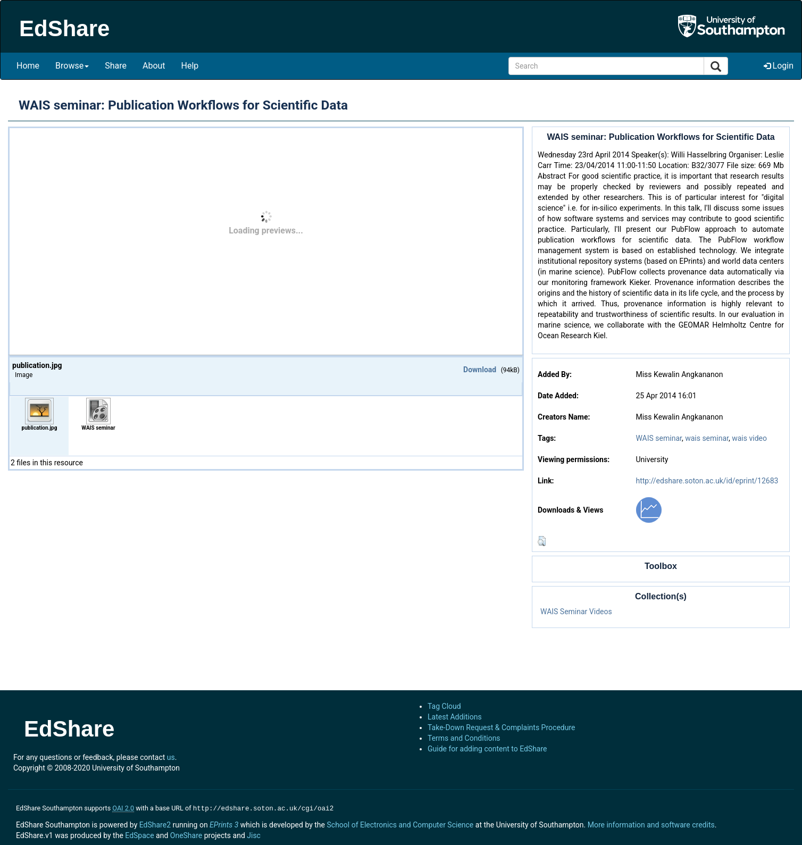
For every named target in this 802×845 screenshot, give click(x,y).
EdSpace (139, 834)
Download (479, 369)
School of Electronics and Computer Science (400, 823)
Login (778, 66)
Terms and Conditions (464, 738)
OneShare (186, 834)
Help (190, 66)
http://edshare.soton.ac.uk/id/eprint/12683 (707, 480)
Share (116, 66)
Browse (72, 66)
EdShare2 (155, 823)
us (171, 757)
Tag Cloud (444, 706)
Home (27, 66)
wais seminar (707, 438)
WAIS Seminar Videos (576, 611)
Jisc (254, 834)
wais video (749, 438)
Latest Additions (455, 717)
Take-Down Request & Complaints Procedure (501, 727)
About (154, 66)
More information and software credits (651, 823)
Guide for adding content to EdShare (487, 748)
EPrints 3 (224, 823)
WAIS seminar (658, 438)
